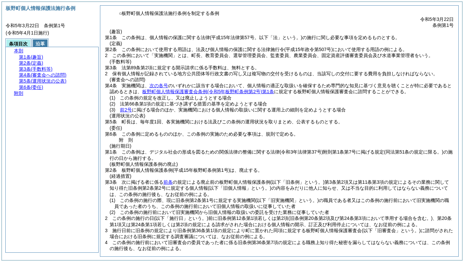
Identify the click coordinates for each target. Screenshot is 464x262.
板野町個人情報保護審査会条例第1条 (208, 91)
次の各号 (158, 85)
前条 (168, 182)
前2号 (126, 109)
